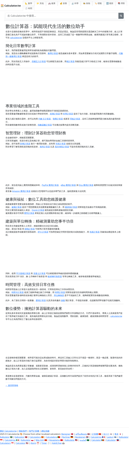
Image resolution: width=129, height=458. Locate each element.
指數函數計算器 (45, 124)
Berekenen (80, 437)
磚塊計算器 (30, 228)
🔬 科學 (74, 3)
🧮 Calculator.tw (11, 5)
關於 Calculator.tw (8, 431)
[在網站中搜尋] (62, 16)
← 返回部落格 (12, 385)
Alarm (33, 443)
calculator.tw (16, 37)
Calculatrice (96, 437)
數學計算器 (53, 53)
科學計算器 (68, 113)
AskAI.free (57, 443)
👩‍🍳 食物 (86, 3)
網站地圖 (45, 431)
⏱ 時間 (28, 8)
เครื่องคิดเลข (81, 434)
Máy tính (40, 440)
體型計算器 (29, 213)
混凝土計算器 (39, 273)
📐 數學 (28, 3)
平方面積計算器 (23, 273)
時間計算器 (60, 292)
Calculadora (35, 437)
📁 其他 (40, 3)
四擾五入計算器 (39, 61)
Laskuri (110, 437)
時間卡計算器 (18, 292)
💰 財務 (63, 3)
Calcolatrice (10, 440)
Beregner (65, 434)
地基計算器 (95, 232)
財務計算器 (25, 143)
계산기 (106, 434)
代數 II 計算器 (44, 118)
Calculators (5, 443)
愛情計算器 (41, 300)
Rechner (66, 437)
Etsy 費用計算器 (86, 185)
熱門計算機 (34, 431)
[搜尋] (121, 16)
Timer (44, 443)
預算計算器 (61, 143)
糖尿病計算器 (71, 207)
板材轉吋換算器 (55, 276)
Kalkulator (19, 437)
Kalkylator (4, 437)
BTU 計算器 (43, 232)
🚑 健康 (51, 3)
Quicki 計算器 (38, 210)
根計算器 (71, 61)
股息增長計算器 (62, 146)
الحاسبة (83, 440)
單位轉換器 (59, 295)
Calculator (96, 440)
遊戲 (63, 300)
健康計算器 (17, 207)
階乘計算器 (58, 118)
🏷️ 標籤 (98, 3)
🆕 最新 (109, 3)
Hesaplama (54, 440)
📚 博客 (121, 3)
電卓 (116, 434)
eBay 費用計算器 (68, 185)
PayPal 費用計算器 (50, 185)
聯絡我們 (23, 431)
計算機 (95, 434)
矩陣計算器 (55, 113)
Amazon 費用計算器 (21, 191)
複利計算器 (45, 146)
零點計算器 (75, 118)
